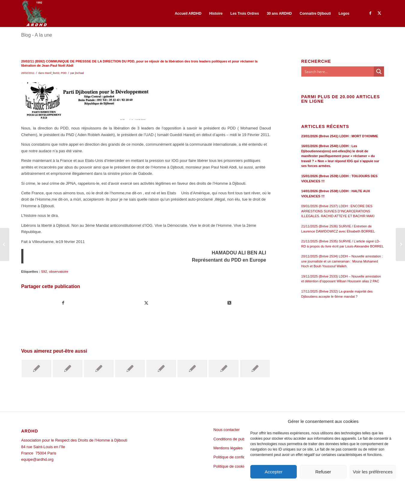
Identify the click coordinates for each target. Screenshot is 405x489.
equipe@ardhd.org (37, 459)
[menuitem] (188, 13)
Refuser (323, 471)
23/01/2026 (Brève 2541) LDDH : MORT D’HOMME (339, 136)
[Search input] (338, 71)
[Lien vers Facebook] (370, 13)
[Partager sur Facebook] (63, 303)
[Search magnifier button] (379, 71)
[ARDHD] (34, 13)
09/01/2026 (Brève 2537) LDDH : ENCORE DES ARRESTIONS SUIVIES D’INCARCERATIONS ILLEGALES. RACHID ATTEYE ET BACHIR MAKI (338, 211)
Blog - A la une (36, 35)
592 (44, 271)
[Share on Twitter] (229, 303)
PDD (64, 72)
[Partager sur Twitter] (146, 303)
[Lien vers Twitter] (379, 13)
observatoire (58, 271)
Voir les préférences (373, 471)
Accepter (273, 471)
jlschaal (79, 72)
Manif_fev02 (52, 72)
